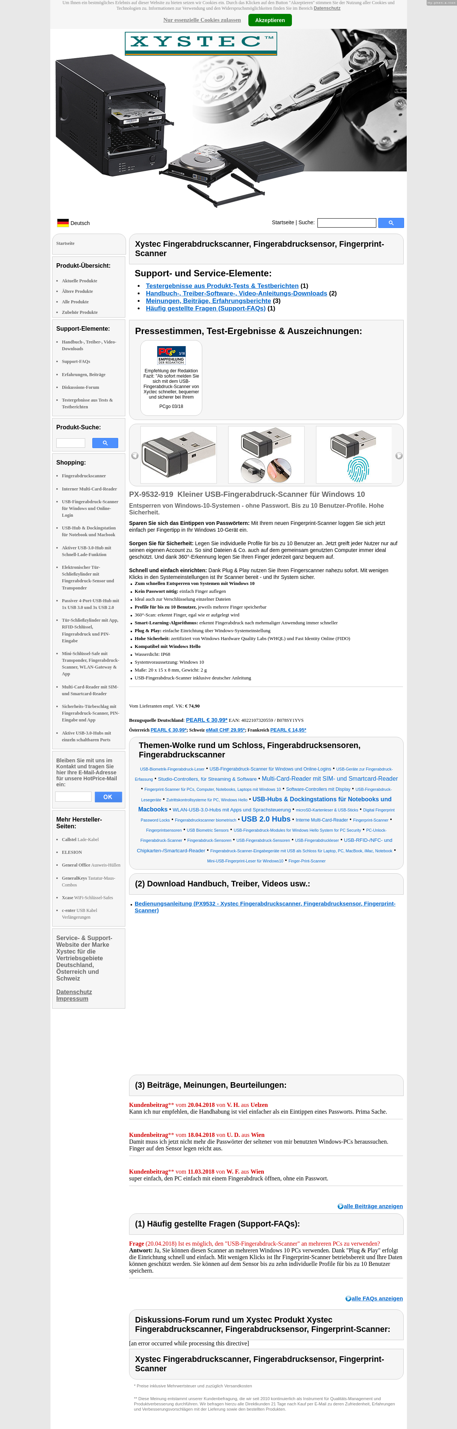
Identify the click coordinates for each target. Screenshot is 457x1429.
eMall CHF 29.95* (225, 730)
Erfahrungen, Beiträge (83, 374)
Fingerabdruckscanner (84, 475)
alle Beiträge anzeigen (373, 1206)
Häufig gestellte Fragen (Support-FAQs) (206, 308)
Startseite (283, 222)
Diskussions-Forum (80, 387)
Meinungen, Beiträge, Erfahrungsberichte (208, 300)
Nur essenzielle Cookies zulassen (202, 20)
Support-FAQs (76, 361)
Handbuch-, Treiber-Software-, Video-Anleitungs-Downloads (236, 293)
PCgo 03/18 (171, 406)
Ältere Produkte (77, 291)
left (134, 455)
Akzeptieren (270, 20)
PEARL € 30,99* (207, 720)
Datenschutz (327, 8)
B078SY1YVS (290, 720)
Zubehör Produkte (80, 312)
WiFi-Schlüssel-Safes (87, 897)
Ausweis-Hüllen (91, 865)
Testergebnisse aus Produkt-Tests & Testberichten (222, 285)
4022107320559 (257, 720)
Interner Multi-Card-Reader (89, 489)
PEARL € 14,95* (288, 730)
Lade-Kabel (80, 839)
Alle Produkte (75, 301)
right (399, 455)
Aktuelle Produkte (79, 280)
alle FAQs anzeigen (377, 1298)
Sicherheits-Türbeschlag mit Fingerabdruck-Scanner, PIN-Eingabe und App (90, 713)
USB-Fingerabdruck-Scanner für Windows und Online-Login (90, 508)
